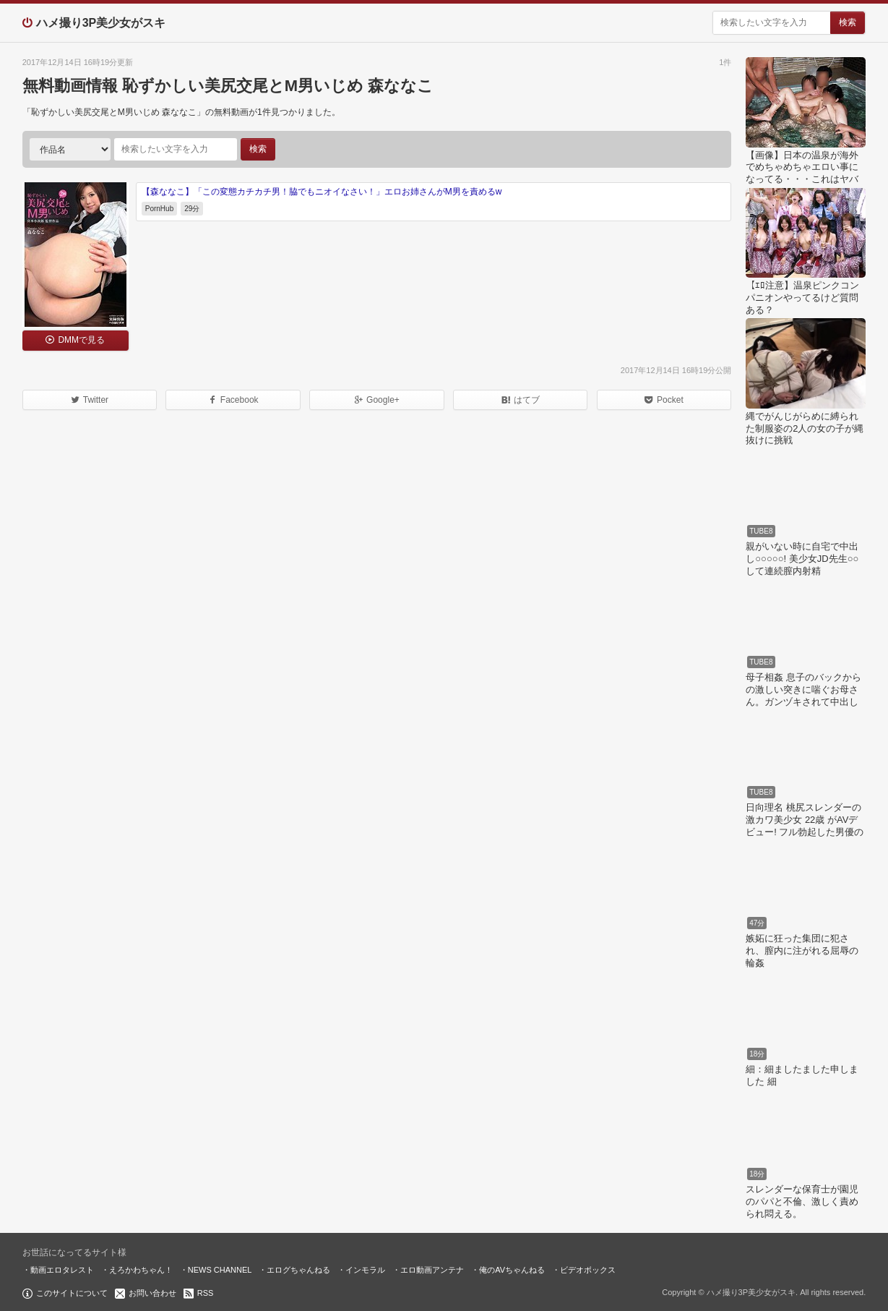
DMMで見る (81, 340)
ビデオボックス (588, 1269)
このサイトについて (72, 1293)
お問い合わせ (152, 1293)
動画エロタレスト (62, 1269)
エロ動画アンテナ (432, 1269)
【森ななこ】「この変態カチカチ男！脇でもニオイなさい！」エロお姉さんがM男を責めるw (322, 192)
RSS (205, 1293)
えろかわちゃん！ (141, 1269)
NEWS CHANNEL (220, 1269)
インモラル (365, 1269)
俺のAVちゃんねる (512, 1269)
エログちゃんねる (298, 1269)
